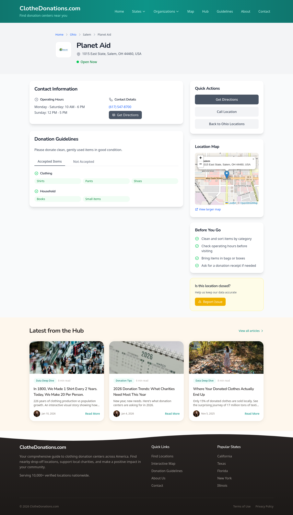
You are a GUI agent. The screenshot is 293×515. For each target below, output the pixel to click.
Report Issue (210, 302)
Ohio (73, 34)
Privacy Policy (264, 506)
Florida (222, 471)
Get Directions (125, 115)
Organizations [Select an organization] (166, 11)
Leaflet (230, 203)
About (245, 11)
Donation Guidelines (167, 471)
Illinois (222, 485)
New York (224, 478)
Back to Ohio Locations (227, 124)
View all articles (251, 331)
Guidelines (225, 11)
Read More (92, 413)
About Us (158, 478)
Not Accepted (83, 161)
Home (119, 11)
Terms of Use (242, 506)
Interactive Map (163, 463)
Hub (205, 11)
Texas (221, 463)
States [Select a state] (138, 11)
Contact (264, 11)
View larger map (208, 209)
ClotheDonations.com (50, 8)
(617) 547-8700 (120, 107)
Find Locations (162, 456)
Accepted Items (50, 161)
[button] (226, 175)
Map (190, 11)
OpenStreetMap (249, 203)
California (224, 456)
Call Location (227, 111)
